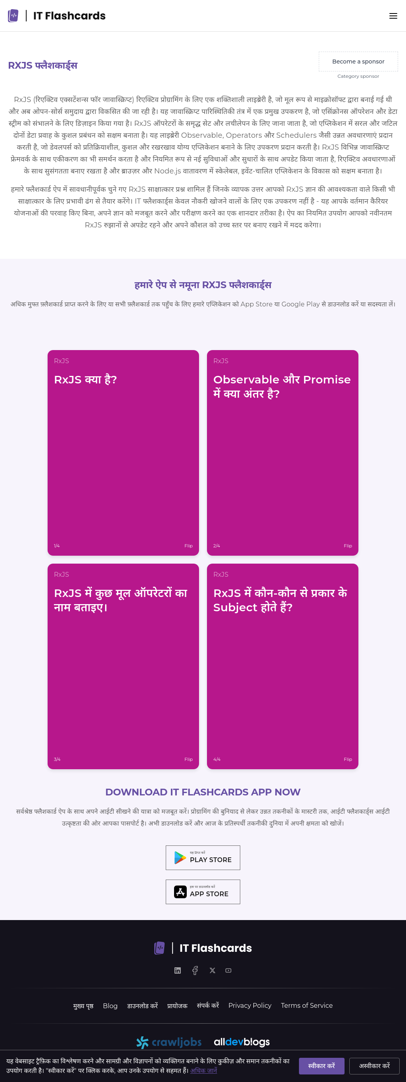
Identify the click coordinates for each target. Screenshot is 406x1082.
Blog (110, 1006)
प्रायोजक (177, 1006)
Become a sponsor (358, 61)
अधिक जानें (203, 1070)
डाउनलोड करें (142, 1006)
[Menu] (393, 16)
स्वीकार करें (321, 1066)
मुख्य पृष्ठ (83, 1006)
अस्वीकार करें (374, 1066)
